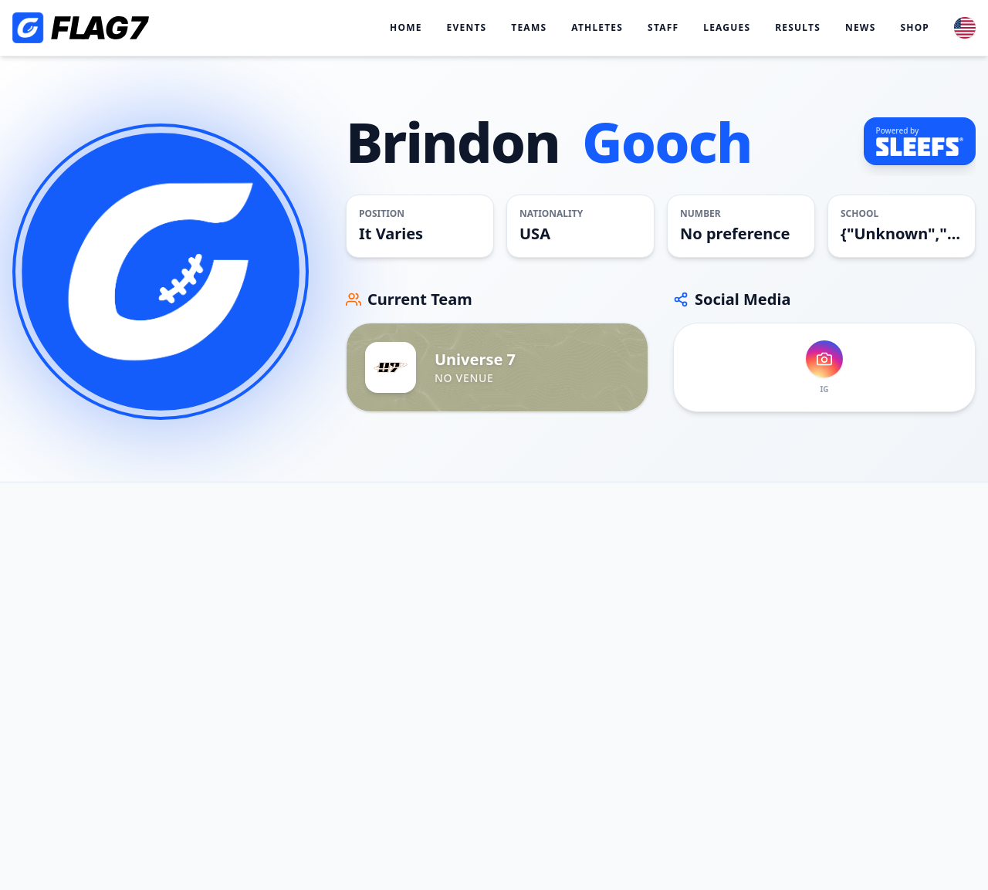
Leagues (726, 28)
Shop (914, 28)
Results (798, 28)
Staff (663, 28)
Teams (528, 28)
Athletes (597, 28)
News (860, 28)
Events (467, 28)
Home (406, 28)
